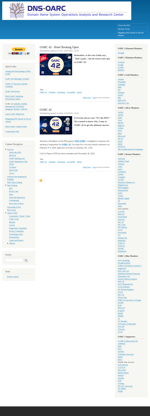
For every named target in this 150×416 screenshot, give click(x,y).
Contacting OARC (12, 131)
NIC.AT (121, 222)
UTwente (121, 329)
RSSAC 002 (13, 191)
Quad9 (120, 313)
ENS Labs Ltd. (123, 271)
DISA (120, 360)
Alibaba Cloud (123, 161)
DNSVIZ (12, 156)
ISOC (120, 131)
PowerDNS (122, 233)
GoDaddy (121, 85)
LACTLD (121, 368)
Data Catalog (12, 185)
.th (119, 319)
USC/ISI (121, 327)
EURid (120, 128)
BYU (120, 349)
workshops (61, 92)
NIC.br (120, 139)
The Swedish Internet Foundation (130, 149)
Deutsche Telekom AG (126, 182)
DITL (11, 195)
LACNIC (121, 212)
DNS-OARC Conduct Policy (16, 127)
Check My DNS (124, 25)
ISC (119, 90)
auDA (120, 169)
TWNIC (121, 249)
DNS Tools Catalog (14, 182)
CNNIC (121, 174)
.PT (119, 235)
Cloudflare (122, 82)
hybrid (79, 92)
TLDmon (12, 167)
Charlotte (52, 92)
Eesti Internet (123, 365)
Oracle (120, 95)
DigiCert (121, 126)
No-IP (120, 230)
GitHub (24, 104)
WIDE (120, 391)
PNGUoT (121, 308)
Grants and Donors (16, 240)
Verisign (121, 53)
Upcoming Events (14, 207)
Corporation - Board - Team (19, 216)
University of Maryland (127, 324)
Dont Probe (13, 170)
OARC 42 (43, 92)
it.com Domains (124, 287)
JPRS (120, 206)
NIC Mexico (122, 227)
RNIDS (120, 316)
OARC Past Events (12, 91)
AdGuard (121, 159)
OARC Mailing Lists (17, 158)
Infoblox (121, 70)
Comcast (121, 62)
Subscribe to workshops (41, 180)
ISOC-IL (121, 282)
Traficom (121, 246)
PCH (120, 305)
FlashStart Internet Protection (129, 274)
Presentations (14, 237)
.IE (119, 201)
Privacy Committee (16, 231)
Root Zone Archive (16, 204)
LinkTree (24, 109)
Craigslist (121, 177)
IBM (119, 87)
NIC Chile (122, 225)
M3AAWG (122, 370)
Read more (87, 98)
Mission (12, 222)
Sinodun (121, 378)
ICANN (121, 67)
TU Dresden (122, 321)
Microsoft (121, 136)
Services (10, 149)
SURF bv (121, 243)
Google (120, 65)
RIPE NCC (122, 100)
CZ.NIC (121, 180)
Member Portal (124, 29)
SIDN (120, 144)
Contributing (14, 200)
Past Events (11, 210)
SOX (120, 381)
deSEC (120, 357)
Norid (120, 141)
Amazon (121, 164)
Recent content (12, 277)
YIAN (120, 332)
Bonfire (17, 109)
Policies (12, 243)
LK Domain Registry (126, 290)
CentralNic (122, 172)
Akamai (121, 79)
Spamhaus (122, 241)
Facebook (20, 106)
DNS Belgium (123, 188)
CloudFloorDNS (124, 263)
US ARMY (122, 389)
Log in (94, 98)
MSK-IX (121, 214)
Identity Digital (123, 198)
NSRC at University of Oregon (129, 300)
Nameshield (122, 217)
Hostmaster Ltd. (124, 276)
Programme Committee (18, 228)
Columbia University (126, 354)
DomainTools (123, 190)
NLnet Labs (122, 297)
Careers (12, 225)
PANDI (120, 303)
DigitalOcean (123, 185)
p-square (121, 311)
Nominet (121, 93)
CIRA (120, 118)
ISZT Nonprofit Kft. (125, 284)
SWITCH (121, 147)
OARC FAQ (13, 219)
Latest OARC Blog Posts (14, 114)
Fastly (120, 193)
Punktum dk (122, 238)
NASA (120, 292)
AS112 (11, 173)
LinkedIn (16, 104)
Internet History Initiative (127, 279)
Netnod (120, 375)
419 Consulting (123, 260)
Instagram (9, 109)
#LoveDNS (71, 92)
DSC (11, 188)
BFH (120, 346)
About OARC (12, 213)
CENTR (121, 352)
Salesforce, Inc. (123, 103)
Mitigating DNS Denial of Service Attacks (131, 34)
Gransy (120, 196)
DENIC (121, 123)
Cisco (120, 120)
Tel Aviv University (125, 386)
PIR (119, 98)
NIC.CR (121, 295)
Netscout (121, 219)
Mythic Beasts (123, 373)
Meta (120, 134)
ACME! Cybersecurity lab (128, 341)
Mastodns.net (10, 106)
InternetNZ (122, 204)
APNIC (120, 115)
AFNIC (120, 112)
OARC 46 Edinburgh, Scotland (17, 79)
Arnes (120, 167)
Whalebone (122, 251)
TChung (121, 383)
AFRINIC (121, 344)
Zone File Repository (17, 197)
